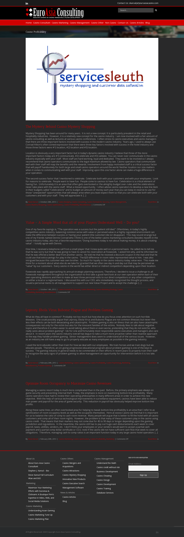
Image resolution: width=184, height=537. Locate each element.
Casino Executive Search (74, 483)
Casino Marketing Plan (38, 519)
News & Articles (67, 492)
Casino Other (97, 22)
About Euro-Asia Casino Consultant (39, 465)
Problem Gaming (44, 365)
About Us (30, 458)
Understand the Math (106, 463)
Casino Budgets (64, 202)
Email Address (134, 463)
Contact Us (123, 22)
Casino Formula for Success (98, 202)
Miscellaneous (85, 205)
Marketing (40, 292)
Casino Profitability (71, 205)
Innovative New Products (74, 479)
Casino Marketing (60, 22)
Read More (152, 202)
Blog (147, 22)
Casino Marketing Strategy (106, 289)
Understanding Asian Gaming (41, 510)
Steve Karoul (33, 202)
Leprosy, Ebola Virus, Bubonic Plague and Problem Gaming (69, 310)
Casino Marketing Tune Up (40, 514)
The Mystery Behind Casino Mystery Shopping (60, 126)
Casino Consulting (79, 202)
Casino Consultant (41, 22)
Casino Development (106, 484)
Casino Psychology (113, 363)
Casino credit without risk (108, 467)
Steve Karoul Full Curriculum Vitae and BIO (41, 477)
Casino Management (80, 22)
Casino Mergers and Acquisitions (72, 465)
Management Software (73, 487)
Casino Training (104, 488)
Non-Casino (110, 22)
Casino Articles (137, 22)
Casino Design (103, 480)
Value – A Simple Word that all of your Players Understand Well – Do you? (82, 222)
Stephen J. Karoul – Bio (38, 470)
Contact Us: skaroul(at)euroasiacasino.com (137, 3)
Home (29, 22)
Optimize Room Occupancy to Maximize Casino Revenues (68, 383)
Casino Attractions (71, 470)
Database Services (105, 492)
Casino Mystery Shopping (36, 205)
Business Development (107, 471)
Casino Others (66, 458)
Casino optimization (55, 205)
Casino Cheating (104, 475)
